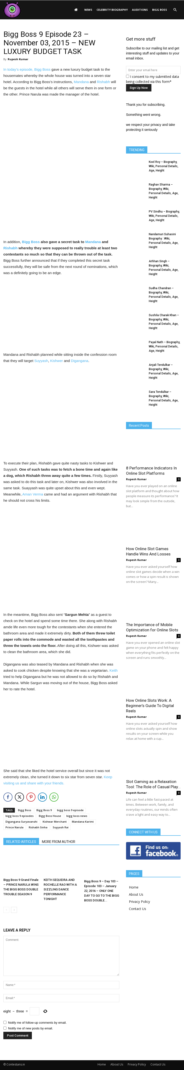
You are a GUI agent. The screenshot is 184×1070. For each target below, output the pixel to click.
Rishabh (103, 82)
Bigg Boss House (50, 816)
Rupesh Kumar (18, 59)
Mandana (81, 82)
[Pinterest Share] (30, 797)
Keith (113, 670)
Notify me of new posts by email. (30, 1028)
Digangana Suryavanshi (21, 821)
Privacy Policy (139, 901)
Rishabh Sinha (38, 827)
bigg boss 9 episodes (20, 816)
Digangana (79, 361)
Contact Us (137, 908)
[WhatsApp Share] (53, 797)
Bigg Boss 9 (44, 810)
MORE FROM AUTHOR (58, 842)
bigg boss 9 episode (70, 810)
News (88, 9)
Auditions (140, 9)
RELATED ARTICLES (21, 842)
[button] (175, 10)
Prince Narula (14, 827)
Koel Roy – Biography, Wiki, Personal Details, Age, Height (163, 166)
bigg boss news (76, 816)
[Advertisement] (61, 133)
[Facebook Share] (7, 797)
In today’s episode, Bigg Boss (27, 69)
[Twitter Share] (19, 797)
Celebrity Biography (112, 9)
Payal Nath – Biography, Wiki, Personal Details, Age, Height (164, 346)
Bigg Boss (159, 9)
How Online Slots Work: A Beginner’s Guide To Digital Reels (150, 705)
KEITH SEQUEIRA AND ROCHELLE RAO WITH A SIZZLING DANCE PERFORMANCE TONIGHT (60, 889)
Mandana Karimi (83, 821)
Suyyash (41, 361)
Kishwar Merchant (55, 821)
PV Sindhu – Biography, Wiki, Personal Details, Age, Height (164, 216)
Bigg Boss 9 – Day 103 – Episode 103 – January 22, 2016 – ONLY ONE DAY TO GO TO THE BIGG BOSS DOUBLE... (101, 890)
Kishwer (56, 361)
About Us (136, 894)
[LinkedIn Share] (42, 797)
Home (133, 887)
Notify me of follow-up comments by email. (37, 1022)
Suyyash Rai (61, 827)
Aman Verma (32, 494)
